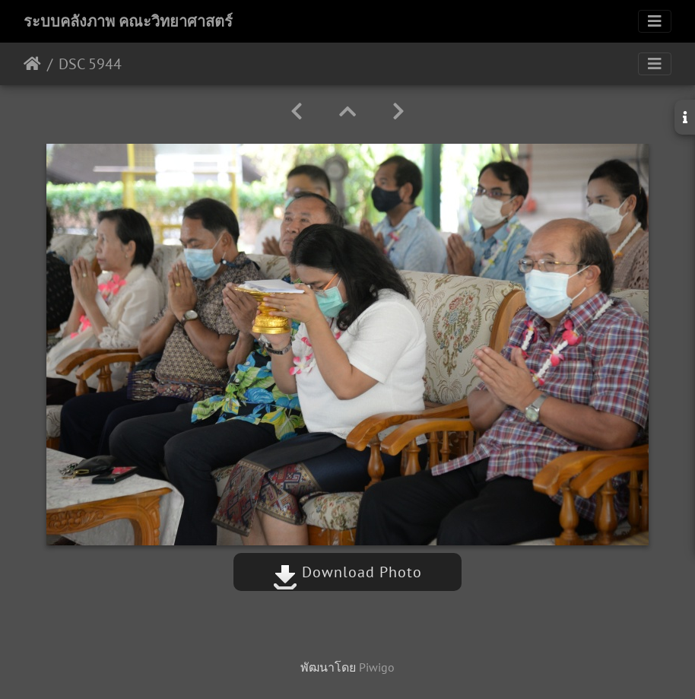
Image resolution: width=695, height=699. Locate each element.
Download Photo (347, 572)
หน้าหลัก (32, 63)
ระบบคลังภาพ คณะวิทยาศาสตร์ (128, 21)
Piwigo (377, 667)
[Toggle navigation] (654, 21)
